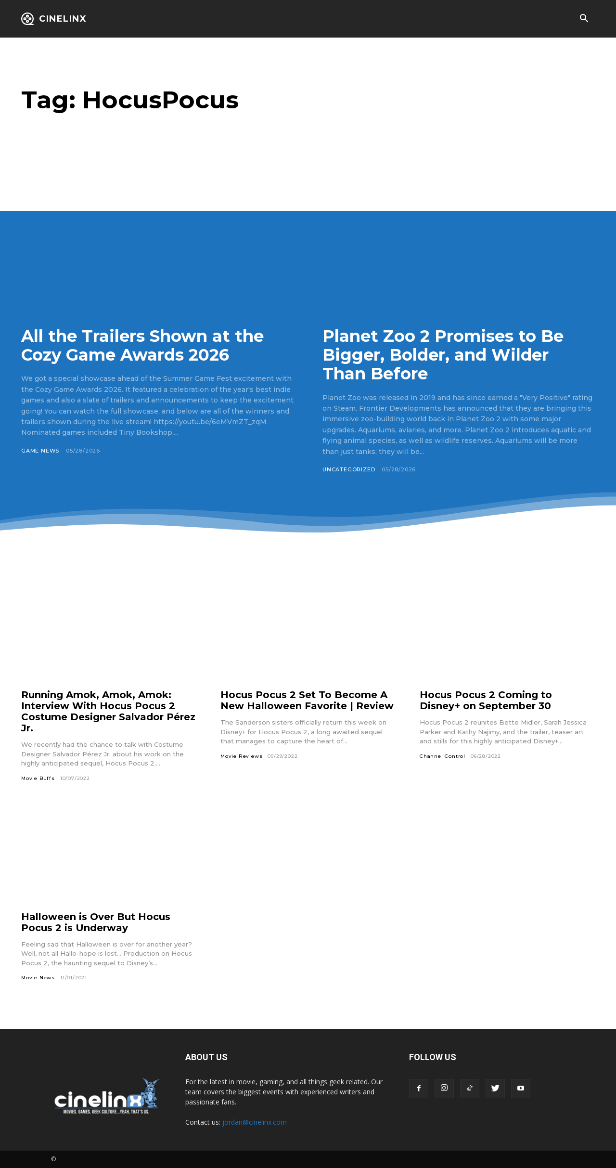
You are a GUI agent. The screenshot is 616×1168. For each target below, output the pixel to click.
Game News (40, 450)
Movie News (38, 977)
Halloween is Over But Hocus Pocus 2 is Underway (95, 922)
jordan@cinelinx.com (254, 1122)
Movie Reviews (241, 756)
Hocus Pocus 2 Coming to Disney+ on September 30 (486, 700)
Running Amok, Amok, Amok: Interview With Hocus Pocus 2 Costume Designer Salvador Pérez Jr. (108, 711)
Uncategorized (348, 469)
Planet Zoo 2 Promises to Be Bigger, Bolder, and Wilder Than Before (443, 355)
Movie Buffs (38, 778)
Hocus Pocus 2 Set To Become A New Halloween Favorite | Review (307, 700)
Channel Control (442, 756)
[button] (584, 19)
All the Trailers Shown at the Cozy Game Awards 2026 (142, 345)
